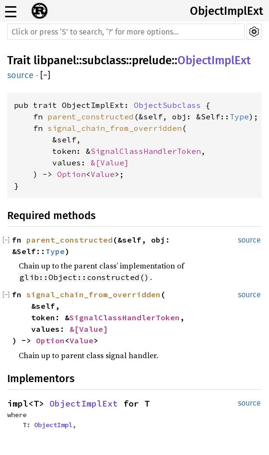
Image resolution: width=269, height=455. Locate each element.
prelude (152, 60)
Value (112, 162)
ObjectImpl (53, 424)
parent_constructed (90, 116)
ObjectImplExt (226, 11)
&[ (95, 162)
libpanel (55, 60)
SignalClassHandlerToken (146, 151)
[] (45, 75)
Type (239, 116)
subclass (104, 60)
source (20, 75)
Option (71, 174)
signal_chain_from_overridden (114, 128)
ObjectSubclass (167, 105)
